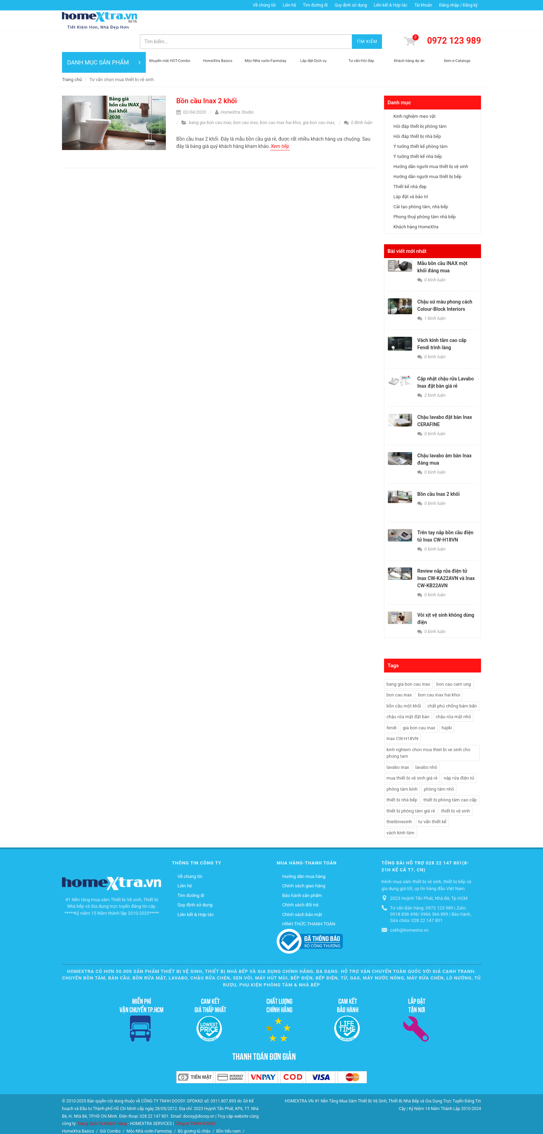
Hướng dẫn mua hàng (304, 855)
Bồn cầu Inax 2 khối (206, 80)
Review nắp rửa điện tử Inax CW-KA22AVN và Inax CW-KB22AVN (446, 557)
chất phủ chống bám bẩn (452, 685)
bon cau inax (245, 101)
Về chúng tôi (264, 5)
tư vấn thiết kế (432, 800)
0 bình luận (431, 259)
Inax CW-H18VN (402, 717)
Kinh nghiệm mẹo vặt (414, 95)
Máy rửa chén (117, 1118)
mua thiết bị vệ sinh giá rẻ (411, 757)
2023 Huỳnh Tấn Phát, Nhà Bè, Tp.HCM (429, 877)
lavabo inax (397, 746)
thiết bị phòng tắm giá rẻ (410, 790)
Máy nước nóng (149, 1118)
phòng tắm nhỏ (439, 768)
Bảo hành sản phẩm (302, 874)
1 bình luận (431, 297)
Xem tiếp (280, 125)
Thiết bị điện (74, 1126)
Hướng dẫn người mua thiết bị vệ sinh (430, 145)
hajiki (447, 707)
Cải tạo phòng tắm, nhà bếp (420, 185)
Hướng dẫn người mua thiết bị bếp (427, 155)
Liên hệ (289, 5)
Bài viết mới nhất (407, 230)
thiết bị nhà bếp (401, 779)
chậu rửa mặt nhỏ (453, 695)
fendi (391, 707)
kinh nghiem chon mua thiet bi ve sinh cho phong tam (428, 732)
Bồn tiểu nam (228, 1110)
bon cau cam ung (453, 663)
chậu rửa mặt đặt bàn (407, 695)
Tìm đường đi (315, 5)
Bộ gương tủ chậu (194, 1110)
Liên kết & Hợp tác (390, 5)
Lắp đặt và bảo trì (410, 175)
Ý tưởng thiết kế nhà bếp (417, 135)
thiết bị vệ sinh (455, 790)
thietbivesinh (399, 800)
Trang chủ (72, 58)
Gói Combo (110, 1110)
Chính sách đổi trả (300, 884)
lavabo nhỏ (426, 746)
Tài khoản (423, 5)
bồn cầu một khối (403, 685)
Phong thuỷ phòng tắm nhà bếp (424, 196)
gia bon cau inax (318, 101)
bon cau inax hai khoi (280, 101)
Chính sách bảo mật (302, 893)
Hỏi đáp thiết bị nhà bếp (417, 115)
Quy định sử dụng (351, 5)
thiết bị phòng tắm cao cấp (450, 779)
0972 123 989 (454, 20)
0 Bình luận (358, 101)
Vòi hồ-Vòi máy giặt (81, 1118)
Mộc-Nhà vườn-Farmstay (149, 1110)
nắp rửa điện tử (459, 757)
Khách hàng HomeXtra (415, 206)
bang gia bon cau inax (210, 101)
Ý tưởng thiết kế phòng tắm (420, 125)
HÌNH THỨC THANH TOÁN (308, 903)
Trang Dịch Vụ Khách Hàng (102, 1102)
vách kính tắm (400, 812)
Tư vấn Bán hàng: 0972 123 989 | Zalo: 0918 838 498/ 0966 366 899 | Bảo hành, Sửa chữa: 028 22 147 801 (430, 893)
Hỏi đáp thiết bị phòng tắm (419, 105)
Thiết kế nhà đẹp (410, 165)
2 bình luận (431, 374)
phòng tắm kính (402, 768)
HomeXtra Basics (78, 1110)
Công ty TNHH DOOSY (195, 1102)
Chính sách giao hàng (303, 865)
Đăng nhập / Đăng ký (458, 5)
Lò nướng (178, 1118)
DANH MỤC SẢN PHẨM (104, 41)
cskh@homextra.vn (409, 909)
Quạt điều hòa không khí (215, 1118)
